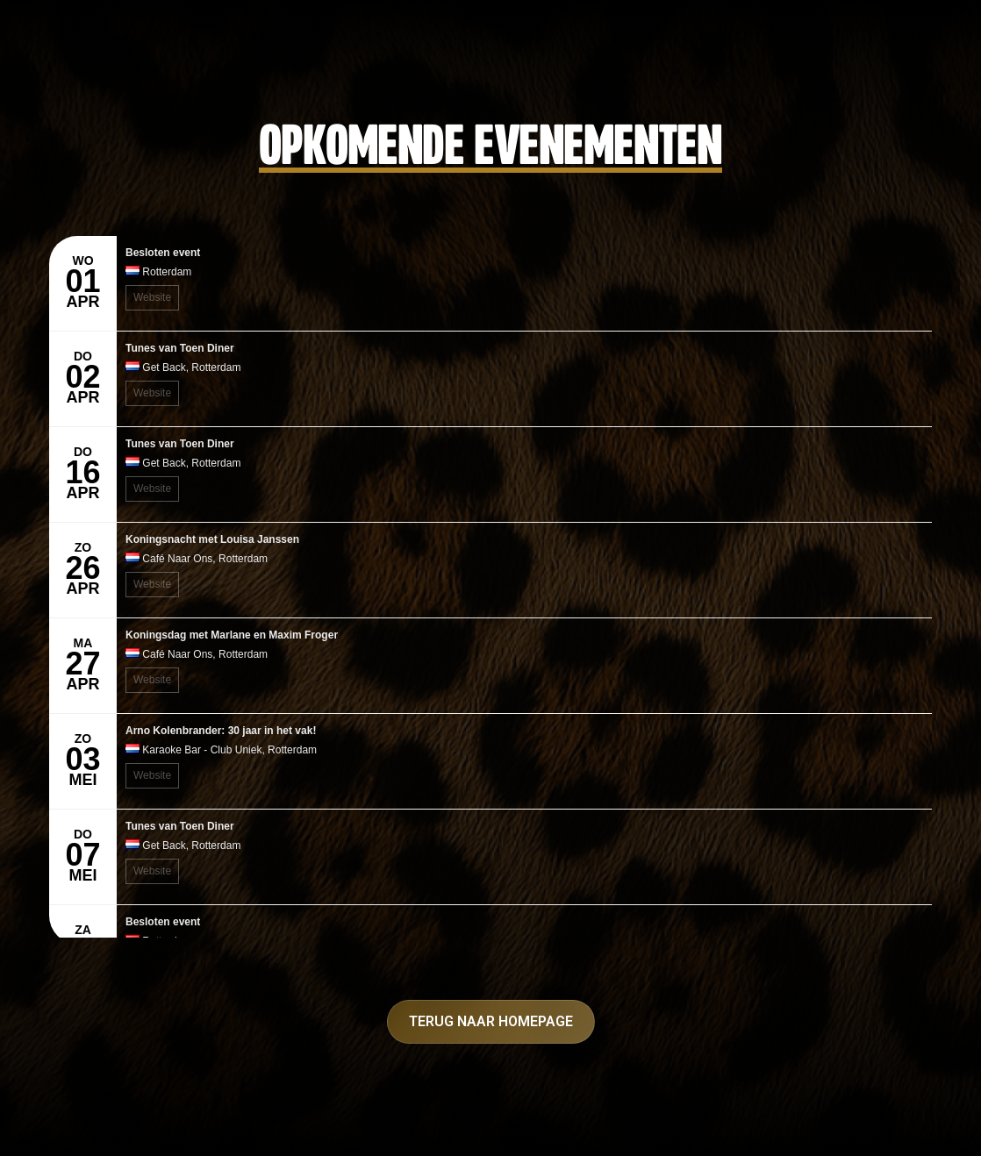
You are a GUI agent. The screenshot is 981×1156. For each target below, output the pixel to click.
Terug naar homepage (491, 1021)
